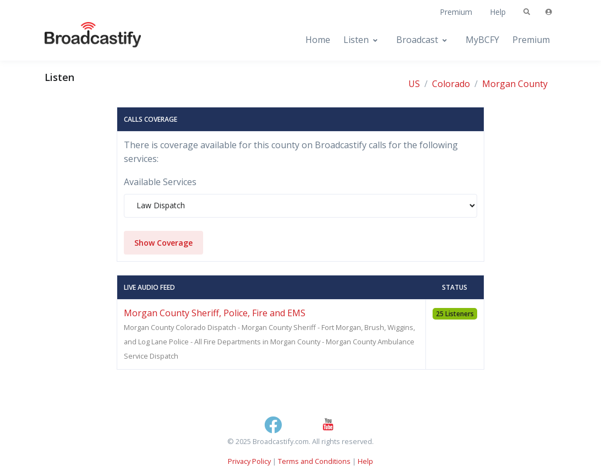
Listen (356, 40)
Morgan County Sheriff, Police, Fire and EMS (214, 313)
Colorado (451, 84)
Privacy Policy (249, 461)
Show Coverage (163, 242)
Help (498, 12)
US (414, 84)
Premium (456, 12)
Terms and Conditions (314, 461)
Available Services (160, 182)
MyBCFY (482, 40)
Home (317, 40)
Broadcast (417, 40)
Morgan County (515, 84)
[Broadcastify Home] (82, 40)
